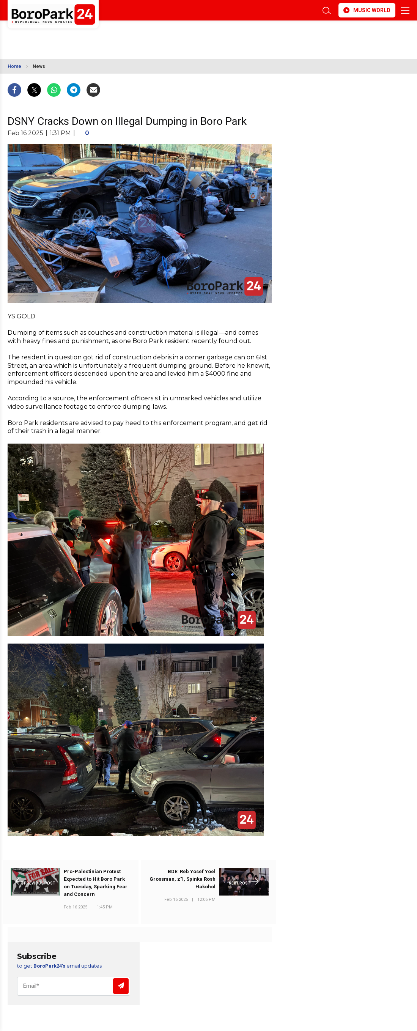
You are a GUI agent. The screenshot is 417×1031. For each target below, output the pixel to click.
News (39, 66)
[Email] (73, 986)
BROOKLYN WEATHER (74, 35)
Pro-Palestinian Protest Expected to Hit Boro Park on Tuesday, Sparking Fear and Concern (95, 883)
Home (14, 66)
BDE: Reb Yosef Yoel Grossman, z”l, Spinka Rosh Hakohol (182, 879)
